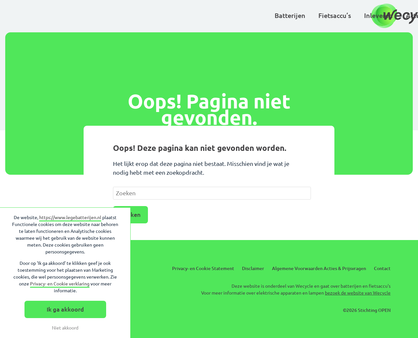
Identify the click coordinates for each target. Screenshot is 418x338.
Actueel (219, 15)
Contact (382, 268)
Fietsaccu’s (136, 15)
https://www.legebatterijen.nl (70, 217)
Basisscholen (303, 15)
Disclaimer (253, 268)
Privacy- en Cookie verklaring (59, 283)
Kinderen (257, 15)
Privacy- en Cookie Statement (203, 268)
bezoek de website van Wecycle (358, 293)
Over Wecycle (357, 15)
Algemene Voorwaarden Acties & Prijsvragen (319, 268)
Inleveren (180, 15)
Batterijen (91, 15)
